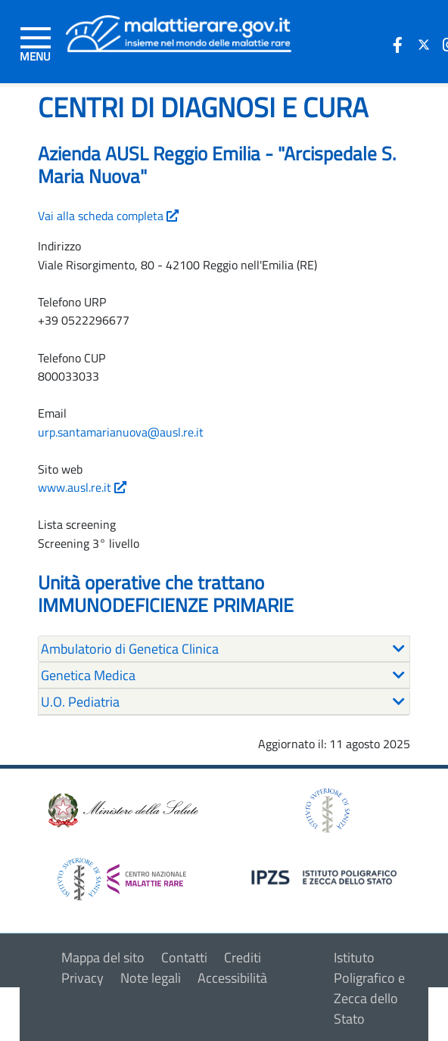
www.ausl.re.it (82, 487)
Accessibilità (232, 978)
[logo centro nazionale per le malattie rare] (122, 875)
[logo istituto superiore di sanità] (326, 809)
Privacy (82, 978)
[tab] (224, 649)
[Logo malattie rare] (178, 32)
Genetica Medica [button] (88, 675)
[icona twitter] (423, 44)
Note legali (150, 978)
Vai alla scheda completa (108, 216)
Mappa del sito (103, 957)
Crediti (242, 957)
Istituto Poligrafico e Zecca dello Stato (369, 988)
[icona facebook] (398, 44)
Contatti (184, 957)
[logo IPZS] (326, 875)
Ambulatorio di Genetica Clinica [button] (130, 649)
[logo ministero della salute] (122, 809)
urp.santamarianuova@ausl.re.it (121, 432)
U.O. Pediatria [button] (80, 701)
